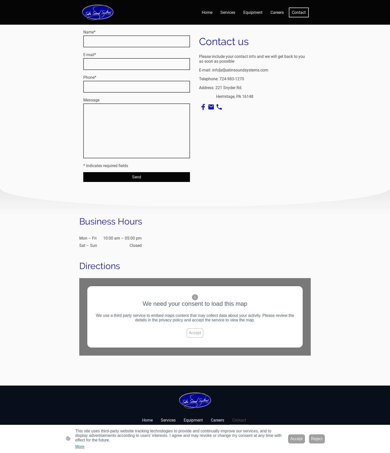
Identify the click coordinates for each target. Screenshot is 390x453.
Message (91, 100)
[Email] (211, 107)
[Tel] (219, 107)
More (79, 446)
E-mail (89, 54)
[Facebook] (203, 107)
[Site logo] (97, 12)
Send (136, 177)
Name (89, 32)
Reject (317, 439)
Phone (89, 77)
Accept (195, 333)
